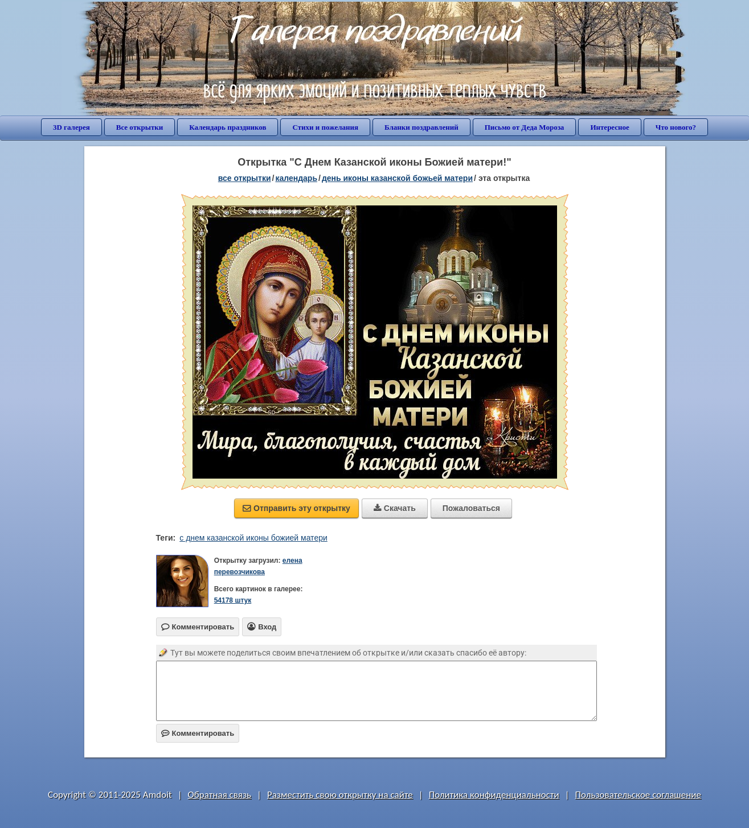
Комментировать (198, 733)
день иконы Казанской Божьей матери (397, 178)
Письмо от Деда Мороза (524, 127)
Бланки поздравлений (421, 127)
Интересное (609, 127)
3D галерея (71, 127)
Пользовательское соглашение (638, 795)
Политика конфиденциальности (494, 795)
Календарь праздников (227, 127)
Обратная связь (220, 795)
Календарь (296, 178)
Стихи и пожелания (325, 127)
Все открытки (139, 127)
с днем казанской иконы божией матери (253, 537)
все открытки (244, 178)
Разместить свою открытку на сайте (340, 795)
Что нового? (676, 127)
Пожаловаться (471, 508)
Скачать (395, 508)
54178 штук (233, 600)
